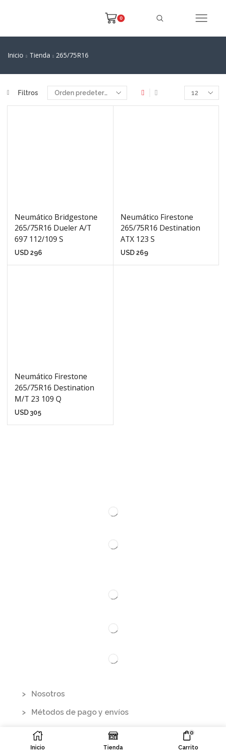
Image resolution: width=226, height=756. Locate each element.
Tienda (40, 55)
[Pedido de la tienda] (87, 93)
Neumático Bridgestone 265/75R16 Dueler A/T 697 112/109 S (56, 228)
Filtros (22, 93)
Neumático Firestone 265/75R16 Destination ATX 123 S (160, 228)
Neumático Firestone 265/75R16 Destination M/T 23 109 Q (54, 387)
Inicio (15, 55)
